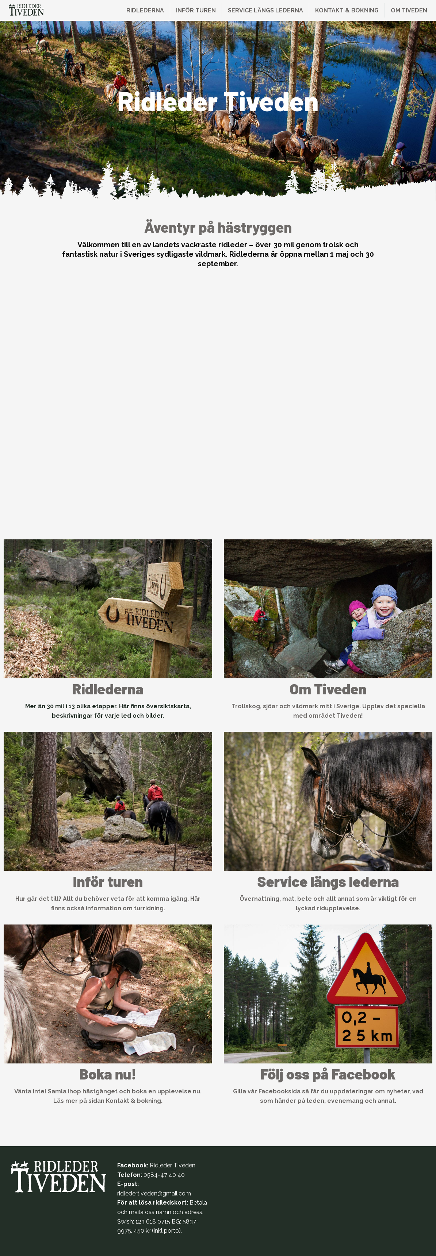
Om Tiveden (409, 10)
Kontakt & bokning (347, 10)
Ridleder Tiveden (172, 1165)
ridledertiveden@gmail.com (154, 1193)
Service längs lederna (265, 10)
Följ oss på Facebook (328, 1073)
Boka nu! (107, 1073)
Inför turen (196, 10)
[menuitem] (145, 10)
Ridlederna (145, 10)
